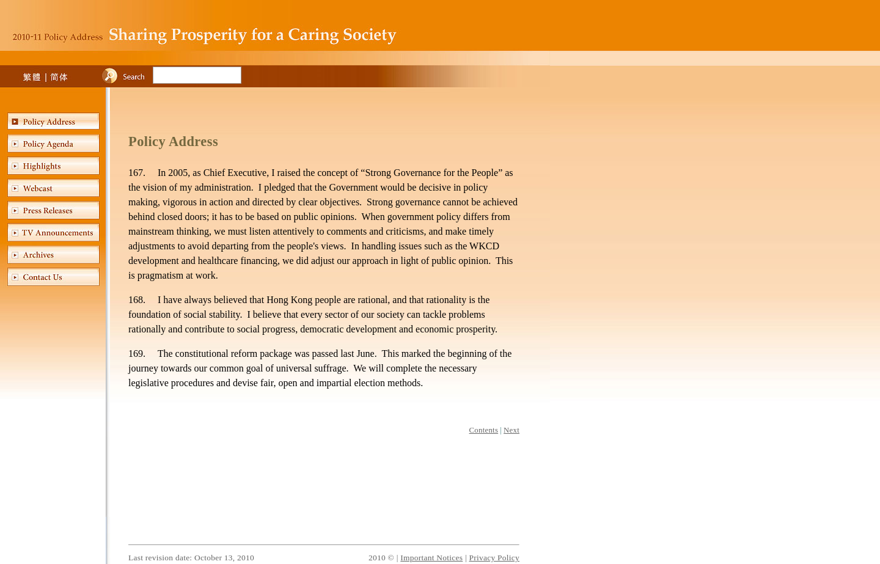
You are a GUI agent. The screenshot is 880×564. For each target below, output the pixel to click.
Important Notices (431, 557)
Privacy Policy (494, 557)
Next (511, 430)
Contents (484, 430)
